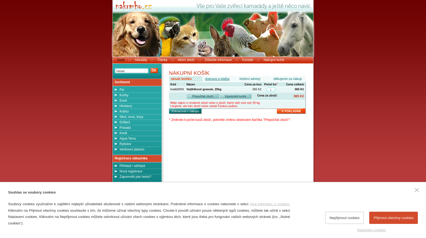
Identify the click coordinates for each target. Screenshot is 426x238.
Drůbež (125, 122)
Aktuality (141, 60)
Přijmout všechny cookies (394, 218)
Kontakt (247, 60)
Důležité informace (218, 60)
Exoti (123, 100)
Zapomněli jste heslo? (135, 177)
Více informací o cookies (269, 204)
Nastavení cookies (371, 230)
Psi (122, 90)
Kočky (124, 95)
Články (162, 60)
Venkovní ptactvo (132, 149)
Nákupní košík (274, 60)
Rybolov (125, 144)
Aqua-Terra (128, 138)
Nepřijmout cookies (345, 218)
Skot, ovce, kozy (131, 117)
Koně (123, 133)
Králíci (124, 111)
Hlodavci (126, 106)
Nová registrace (131, 171)
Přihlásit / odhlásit (132, 166)
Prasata (125, 128)
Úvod (120, 60)
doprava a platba (217, 79)
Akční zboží (186, 60)
